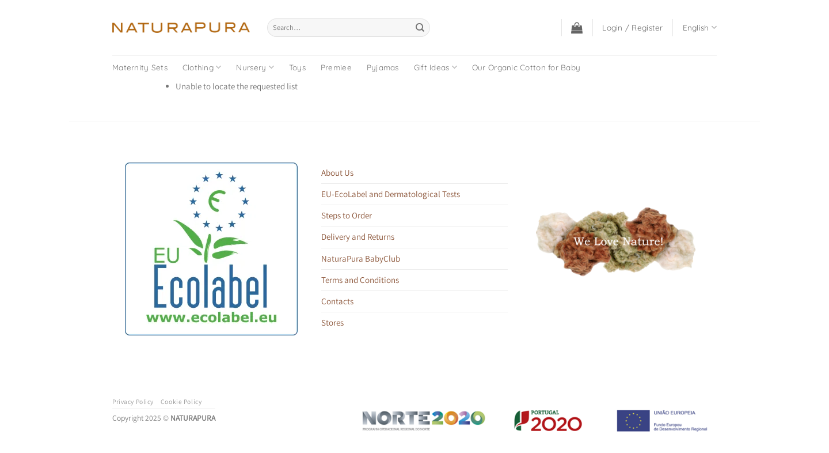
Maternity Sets (140, 67)
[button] (577, 27)
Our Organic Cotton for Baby (526, 67)
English (700, 27)
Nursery (254, 67)
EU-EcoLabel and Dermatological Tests (390, 193)
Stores (332, 322)
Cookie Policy (181, 401)
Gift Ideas (435, 67)
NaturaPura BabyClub (360, 258)
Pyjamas (383, 67)
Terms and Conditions (360, 279)
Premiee (336, 67)
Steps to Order (346, 215)
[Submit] (420, 27)
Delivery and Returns (357, 236)
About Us (337, 172)
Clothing (202, 67)
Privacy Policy (133, 401)
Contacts (337, 301)
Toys (297, 67)
